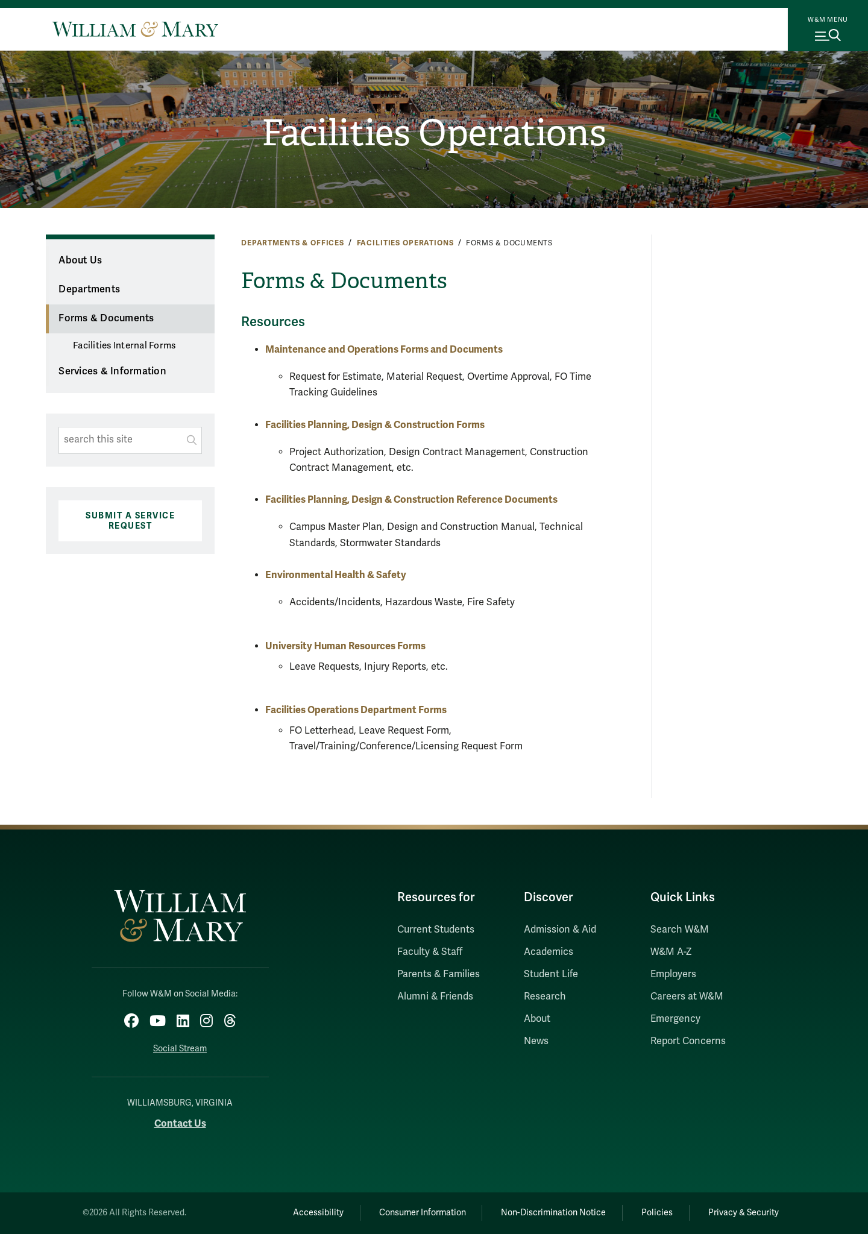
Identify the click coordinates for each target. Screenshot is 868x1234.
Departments (89, 289)
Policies (657, 1212)
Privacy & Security (743, 1212)
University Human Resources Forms (345, 646)
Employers (673, 974)
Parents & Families (438, 974)
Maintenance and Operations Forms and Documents (384, 349)
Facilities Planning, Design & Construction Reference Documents (411, 499)
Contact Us (180, 1123)
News (536, 1041)
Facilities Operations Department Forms (356, 710)
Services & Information (112, 371)
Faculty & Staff (429, 952)
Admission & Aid (560, 930)
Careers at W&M (686, 996)
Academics (548, 952)
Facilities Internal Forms (124, 345)
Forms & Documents (106, 318)
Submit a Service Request (130, 521)
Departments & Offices (292, 243)
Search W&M (679, 930)
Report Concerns (688, 1041)
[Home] (135, 29)
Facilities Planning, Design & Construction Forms (375, 424)
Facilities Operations (434, 133)
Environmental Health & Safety (335, 574)
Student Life (551, 974)
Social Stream (180, 1049)
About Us (80, 260)
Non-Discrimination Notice (553, 1212)
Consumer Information (422, 1212)
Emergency (675, 1019)
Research (545, 996)
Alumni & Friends (435, 996)
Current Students (435, 930)
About (537, 1019)
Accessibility (318, 1212)
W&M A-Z (671, 952)
